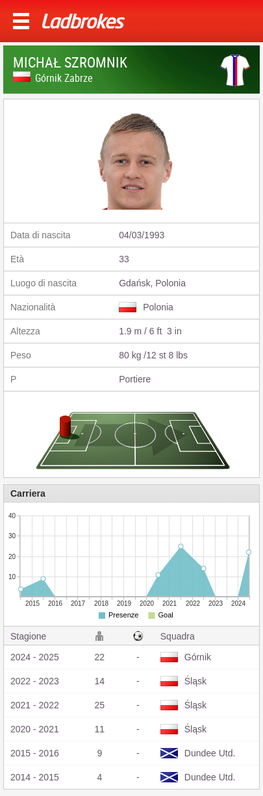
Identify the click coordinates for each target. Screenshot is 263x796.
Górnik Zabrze (64, 78)
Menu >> (21, 21)
